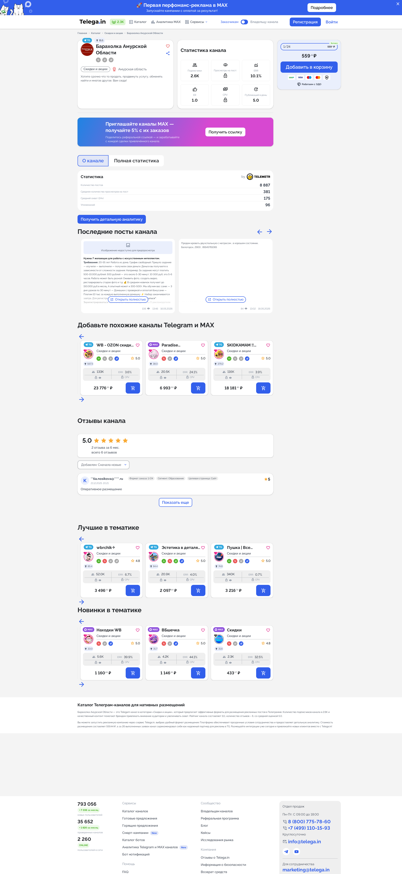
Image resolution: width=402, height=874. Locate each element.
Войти (332, 22)
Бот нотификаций (136, 854)
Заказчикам (229, 22)
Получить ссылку (225, 132)
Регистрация (305, 22)
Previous (260, 232)
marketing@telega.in (306, 870)
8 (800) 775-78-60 (309, 821)
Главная (82, 33)
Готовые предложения (139, 818)
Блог (204, 825)
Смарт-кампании (135, 833)
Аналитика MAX (166, 22)
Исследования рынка (217, 840)
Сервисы (196, 22)
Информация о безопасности (223, 865)
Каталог (138, 22)
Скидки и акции (113, 33)
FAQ (125, 872)
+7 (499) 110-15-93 (309, 828)
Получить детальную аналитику (112, 219)
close (398, 4)
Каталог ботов (133, 840)
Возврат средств (214, 872)
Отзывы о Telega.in (215, 857)
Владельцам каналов (217, 811)
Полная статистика (136, 161)
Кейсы (205, 833)
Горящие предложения (140, 825)
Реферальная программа (220, 818)
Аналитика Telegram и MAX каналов (150, 847)
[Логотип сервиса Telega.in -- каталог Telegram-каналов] (92, 22)
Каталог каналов (135, 811)
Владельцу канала (264, 22)
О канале (93, 161)
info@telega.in (304, 841)
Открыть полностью (128, 300)
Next (269, 232)
